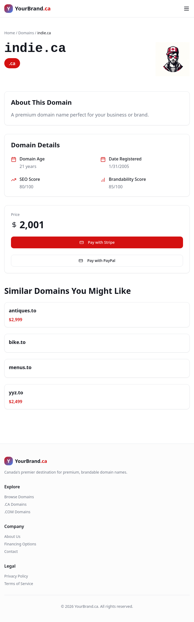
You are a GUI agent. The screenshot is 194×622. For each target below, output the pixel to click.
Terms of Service (18, 583)
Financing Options (20, 543)
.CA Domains (15, 504)
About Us (12, 536)
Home (9, 32)
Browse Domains (19, 496)
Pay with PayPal (97, 260)
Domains (26, 32)
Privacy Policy (16, 576)
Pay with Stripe (97, 242)
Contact (11, 551)
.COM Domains (17, 511)
